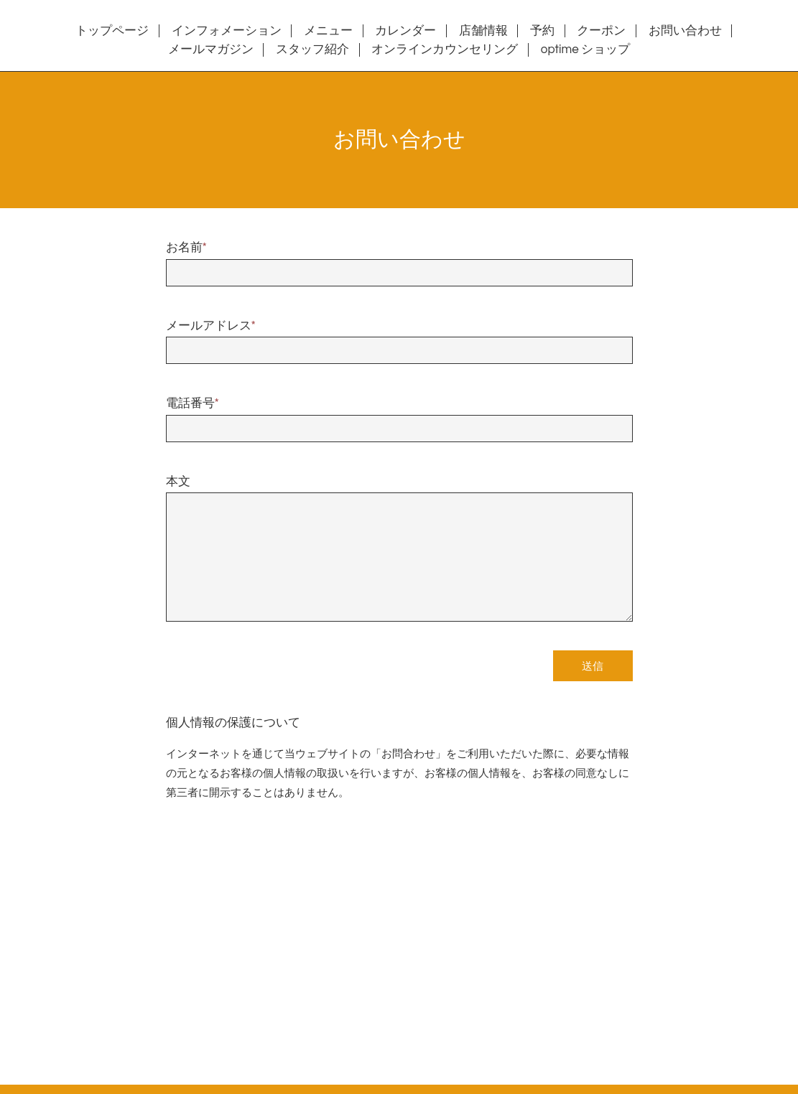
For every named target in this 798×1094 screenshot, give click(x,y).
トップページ (112, 30)
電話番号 (192, 403)
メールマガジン (211, 49)
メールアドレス (211, 325)
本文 (178, 481)
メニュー (328, 30)
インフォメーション (227, 30)
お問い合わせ (685, 30)
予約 (542, 30)
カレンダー (405, 30)
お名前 (186, 247)
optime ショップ (586, 49)
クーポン (601, 30)
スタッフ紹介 (312, 49)
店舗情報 (483, 30)
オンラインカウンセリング (444, 49)
